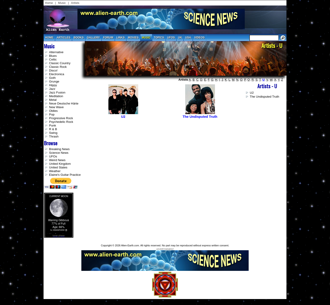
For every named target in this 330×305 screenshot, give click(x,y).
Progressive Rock (61, 118)
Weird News (57, 160)
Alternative (56, 52)
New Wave (56, 107)
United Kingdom (60, 163)
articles (63, 37)
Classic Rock (58, 67)
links (120, 37)
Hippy (53, 85)
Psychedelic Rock (61, 122)
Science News (58, 152)
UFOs (171, 37)
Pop (52, 114)
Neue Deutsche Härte (63, 103)
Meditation (56, 96)
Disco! (53, 70)
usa (188, 37)
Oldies (53, 111)
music (146, 37)
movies (133, 37)
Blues (53, 56)
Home (49, 3)
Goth (52, 78)
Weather (54, 171)
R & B (53, 129)
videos (199, 37)
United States (58, 167)
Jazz (52, 89)
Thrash (53, 136)
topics (159, 37)
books (79, 37)
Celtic (53, 59)
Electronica (56, 74)
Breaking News (59, 149)
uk (180, 37)
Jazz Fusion (57, 92)
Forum (108, 37)
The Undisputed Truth (264, 96)
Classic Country (59, 63)
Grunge (54, 81)
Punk (52, 125)
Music (62, 3)
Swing (53, 133)
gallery (93, 37)
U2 (252, 92)
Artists (75, 3)
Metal (53, 100)
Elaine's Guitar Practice (65, 174)
